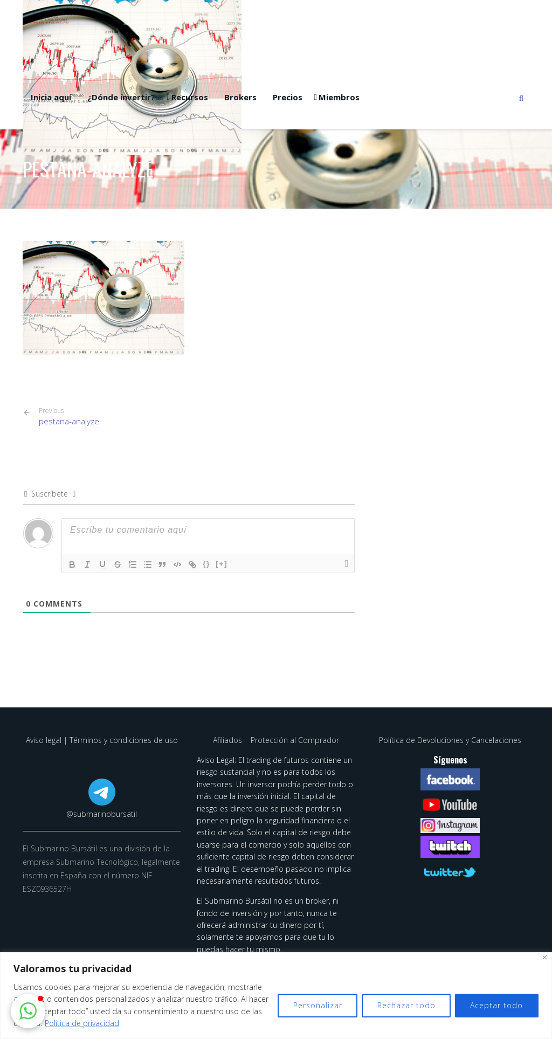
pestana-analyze (69, 416)
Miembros (339, 97)
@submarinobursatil (101, 814)
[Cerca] (544, 957)
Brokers (240, 97)
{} (207, 564)
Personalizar (316, 1005)
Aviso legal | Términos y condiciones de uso (102, 740)
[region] (276, 995)
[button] (28, 1011)
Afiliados (228, 740)
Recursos (189, 97)
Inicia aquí (51, 97)
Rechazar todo (405, 1005)
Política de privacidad (105, 1023)
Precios (287, 97)
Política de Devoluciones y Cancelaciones (450, 740)
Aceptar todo (496, 1005)
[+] (222, 564)
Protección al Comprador (295, 740)
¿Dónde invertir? (121, 97)
